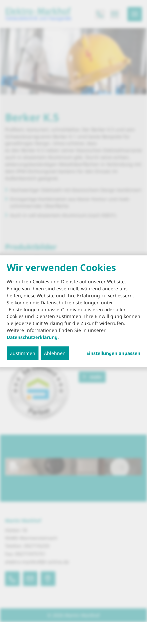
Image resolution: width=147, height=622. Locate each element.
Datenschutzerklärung (32, 337)
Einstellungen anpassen (113, 353)
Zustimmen (22, 353)
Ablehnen (55, 353)
